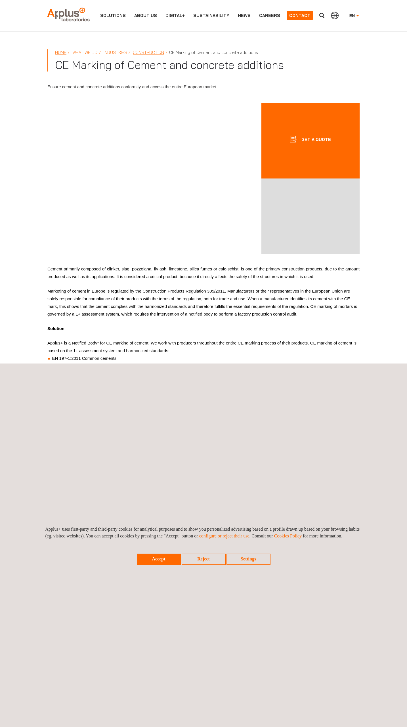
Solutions (113, 15)
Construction (148, 52)
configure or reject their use (224, 535)
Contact (300, 15)
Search (321, 15)
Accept (158, 558)
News (244, 15)
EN (354, 15)
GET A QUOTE (315, 139)
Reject (203, 558)
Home (60, 52)
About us (145, 15)
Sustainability (211, 15)
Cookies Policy (288, 535)
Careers (269, 15)
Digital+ (175, 15)
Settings (248, 558)
